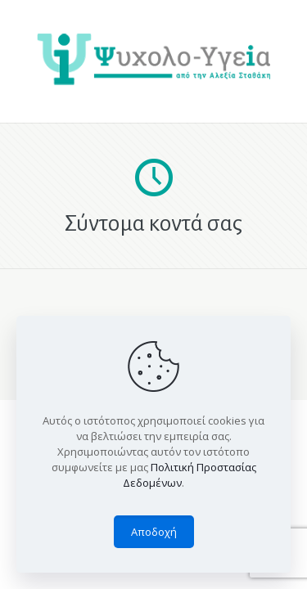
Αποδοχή (154, 531)
